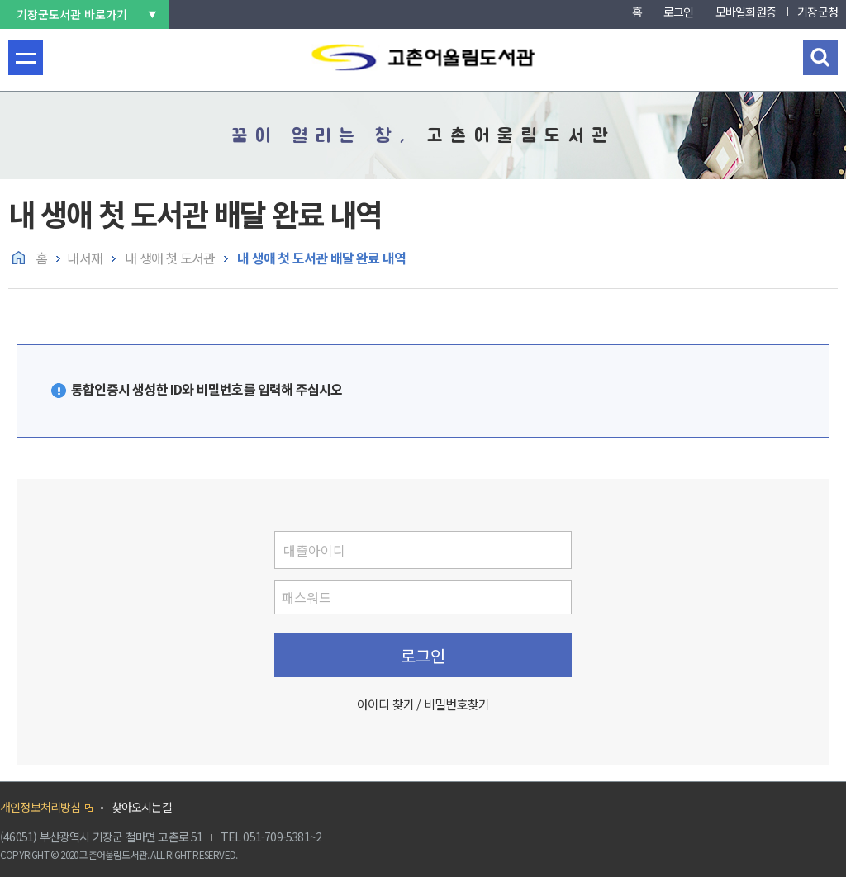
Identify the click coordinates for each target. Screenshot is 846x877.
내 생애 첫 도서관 (168, 258)
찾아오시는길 (142, 807)
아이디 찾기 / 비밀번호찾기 (423, 704)
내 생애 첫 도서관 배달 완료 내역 (320, 258)
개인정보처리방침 (40, 807)
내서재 (84, 258)
